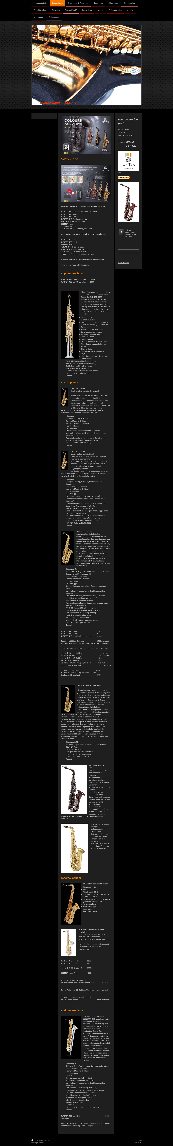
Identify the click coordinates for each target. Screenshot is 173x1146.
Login (140, 1140)
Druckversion (37, 1140)
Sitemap (47, 1140)
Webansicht (137, 1142)
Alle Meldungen (123, 263)
